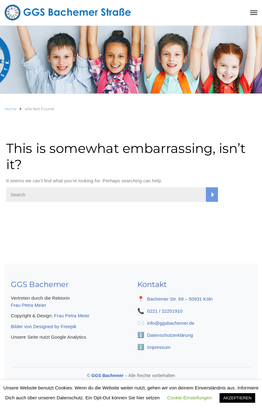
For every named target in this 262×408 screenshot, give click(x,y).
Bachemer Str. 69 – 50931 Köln (180, 299)
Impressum (159, 347)
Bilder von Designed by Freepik (43, 326)
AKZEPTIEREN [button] (237, 398)
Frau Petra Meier (28, 305)
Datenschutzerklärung (170, 335)
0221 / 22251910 (165, 311)
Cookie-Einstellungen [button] (189, 397)
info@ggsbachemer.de (170, 323)
